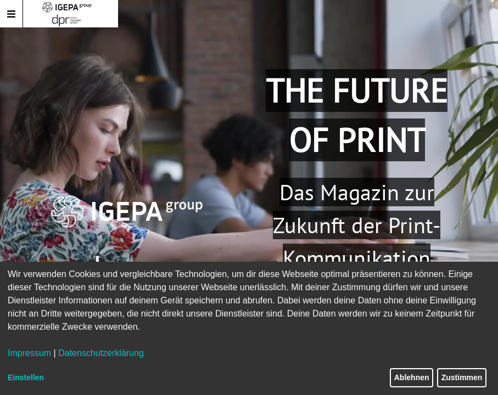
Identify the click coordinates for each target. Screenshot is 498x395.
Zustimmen (462, 377)
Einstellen (26, 377)
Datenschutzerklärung (101, 353)
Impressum (29, 353)
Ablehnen (411, 377)
